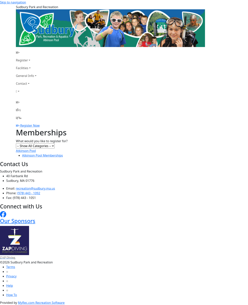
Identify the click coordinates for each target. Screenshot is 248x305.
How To (11, 295)
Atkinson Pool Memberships (42, 155)
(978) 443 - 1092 (28, 193)
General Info (25, 76)
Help (9, 285)
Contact (21, 83)
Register (22, 60)
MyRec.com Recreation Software (41, 303)
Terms (10, 267)
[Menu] (18, 118)
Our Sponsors (17, 221)
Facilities (22, 68)
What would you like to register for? (42, 141)
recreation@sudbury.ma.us (35, 188)
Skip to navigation (13, 2)
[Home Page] (26, 52)
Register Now (30, 125)
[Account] (26, 91)
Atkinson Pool (26, 151)
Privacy (11, 276)
